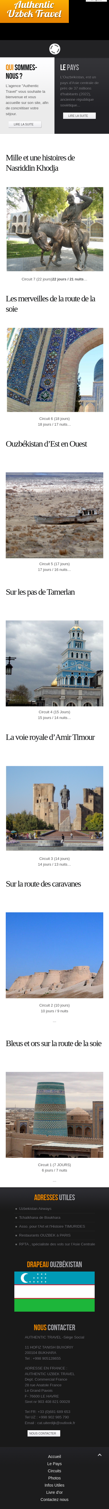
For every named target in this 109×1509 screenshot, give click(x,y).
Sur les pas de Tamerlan (40, 591)
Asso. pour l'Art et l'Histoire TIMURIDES (52, 1226)
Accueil (54, 1456)
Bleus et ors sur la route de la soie (53, 1043)
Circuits (54, 1471)
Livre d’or (54, 1492)
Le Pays (54, 1463)
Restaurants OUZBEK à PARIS (45, 1235)
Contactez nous (54, 1499)
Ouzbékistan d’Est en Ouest (46, 443)
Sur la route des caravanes (43, 883)
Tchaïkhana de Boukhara (40, 1217)
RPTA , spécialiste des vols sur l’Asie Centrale (57, 1244)
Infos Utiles (54, 1485)
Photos (54, 1478)
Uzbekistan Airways (35, 1209)
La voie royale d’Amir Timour (50, 737)
